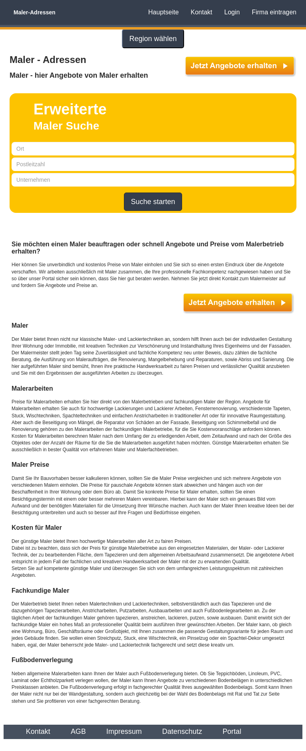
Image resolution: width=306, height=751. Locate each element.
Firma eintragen (274, 12)
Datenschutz (182, 731)
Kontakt (201, 12)
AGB (78, 731)
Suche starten (153, 202)
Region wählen (153, 39)
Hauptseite (163, 12)
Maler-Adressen (34, 12)
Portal (232, 731)
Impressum (124, 731)
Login (232, 12)
